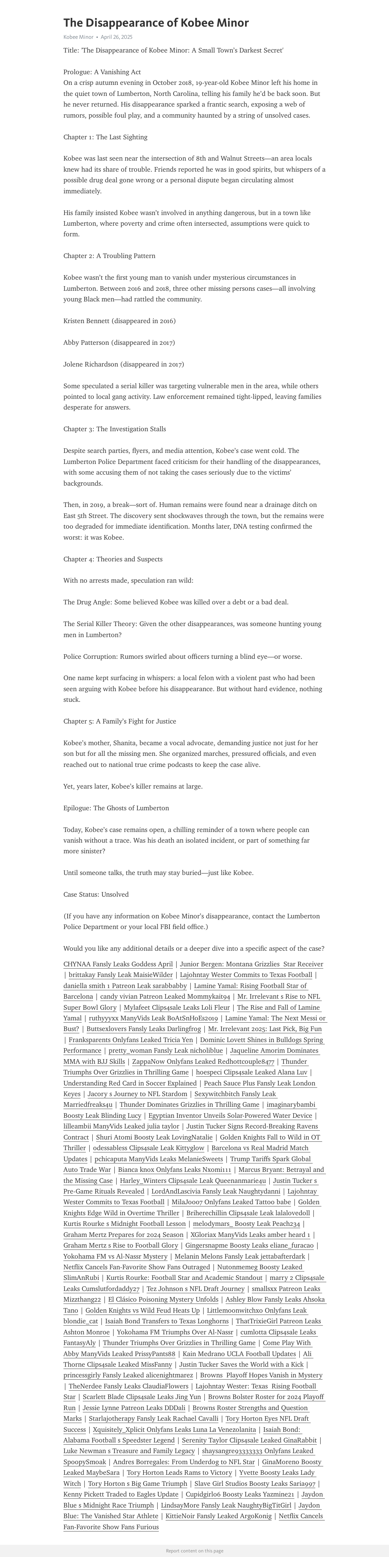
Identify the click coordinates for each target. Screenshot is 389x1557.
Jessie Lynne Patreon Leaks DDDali (134, 1408)
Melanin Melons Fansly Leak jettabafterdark (240, 1256)
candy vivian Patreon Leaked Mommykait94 (165, 996)
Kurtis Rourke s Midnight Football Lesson (124, 1223)
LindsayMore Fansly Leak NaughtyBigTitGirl (226, 1505)
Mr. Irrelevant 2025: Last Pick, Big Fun (265, 1029)
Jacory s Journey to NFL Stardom (137, 1094)
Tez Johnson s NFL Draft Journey (196, 1288)
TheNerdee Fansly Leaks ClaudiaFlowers (128, 1386)
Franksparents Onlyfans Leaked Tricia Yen (131, 1040)
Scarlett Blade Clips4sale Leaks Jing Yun (142, 1397)
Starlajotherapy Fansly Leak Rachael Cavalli (153, 1418)
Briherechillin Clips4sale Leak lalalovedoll (248, 1213)
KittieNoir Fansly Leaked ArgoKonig (219, 1516)
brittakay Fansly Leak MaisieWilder (121, 975)
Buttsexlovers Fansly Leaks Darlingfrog (144, 1029)
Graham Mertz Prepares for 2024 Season (123, 1234)
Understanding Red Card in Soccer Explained (130, 1083)
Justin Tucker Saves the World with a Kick (241, 1364)
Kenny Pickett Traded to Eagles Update (121, 1494)
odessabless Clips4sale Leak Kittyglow (148, 1148)
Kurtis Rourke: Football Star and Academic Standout (184, 1277)
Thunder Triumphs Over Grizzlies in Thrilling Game (179, 1343)
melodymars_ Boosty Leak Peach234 (246, 1223)
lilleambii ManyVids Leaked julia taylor (121, 1126)
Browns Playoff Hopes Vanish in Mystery (261, 1375)
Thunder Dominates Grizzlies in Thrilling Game (189, 1104)
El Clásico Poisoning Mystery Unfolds (163, 1299)
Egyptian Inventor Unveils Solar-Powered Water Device (230, 1115)
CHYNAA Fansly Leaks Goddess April (118, 964)
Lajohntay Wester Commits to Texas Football (246, 975)
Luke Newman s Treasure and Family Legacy (129, 1451)
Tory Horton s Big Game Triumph (137, 1483)
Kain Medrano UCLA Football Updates (239, 1354)
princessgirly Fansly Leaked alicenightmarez (128, 1375)
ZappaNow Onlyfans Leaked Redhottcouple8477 (203, 1061)
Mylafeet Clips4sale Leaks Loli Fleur (177, 1007)
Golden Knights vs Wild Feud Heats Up (142, 1310)
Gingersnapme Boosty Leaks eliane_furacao (249, 1245)
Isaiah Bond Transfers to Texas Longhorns (167, 1321)
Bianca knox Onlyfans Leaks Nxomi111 (174, 1169)
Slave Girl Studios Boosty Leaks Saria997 (254, 1483)
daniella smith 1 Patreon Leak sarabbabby (125, 986)
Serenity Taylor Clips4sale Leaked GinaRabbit (249, 1440)
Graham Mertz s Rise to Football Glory (120, 1245)
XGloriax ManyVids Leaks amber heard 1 (250, 1234)
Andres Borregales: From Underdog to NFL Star (184, 1462)
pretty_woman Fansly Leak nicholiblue (166, 1050)
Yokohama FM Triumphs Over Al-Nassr (175, 1332)
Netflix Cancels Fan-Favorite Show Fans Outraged (136, 1267)
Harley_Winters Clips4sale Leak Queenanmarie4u (193, 1180)
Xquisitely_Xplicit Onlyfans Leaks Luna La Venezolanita (174, 1429)
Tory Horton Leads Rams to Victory (179, 1472)
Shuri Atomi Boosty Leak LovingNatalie (154, 1137)
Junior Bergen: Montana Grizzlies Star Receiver (251, 964)
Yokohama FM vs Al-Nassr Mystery (115, 1256)
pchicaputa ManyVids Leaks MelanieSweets (159, 1159)
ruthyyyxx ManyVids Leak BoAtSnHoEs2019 (153, 1018)
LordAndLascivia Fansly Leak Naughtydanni (216, 1191)
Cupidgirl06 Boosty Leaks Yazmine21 (240, 1494)
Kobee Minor (78, 36)
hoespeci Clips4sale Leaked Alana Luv (251, 1072)
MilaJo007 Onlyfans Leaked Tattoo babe (231, 1202)
